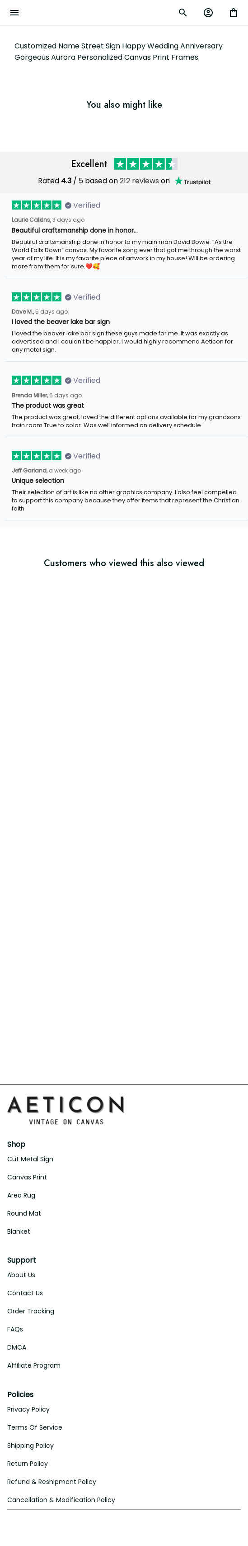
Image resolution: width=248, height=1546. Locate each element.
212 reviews (139, 181)
